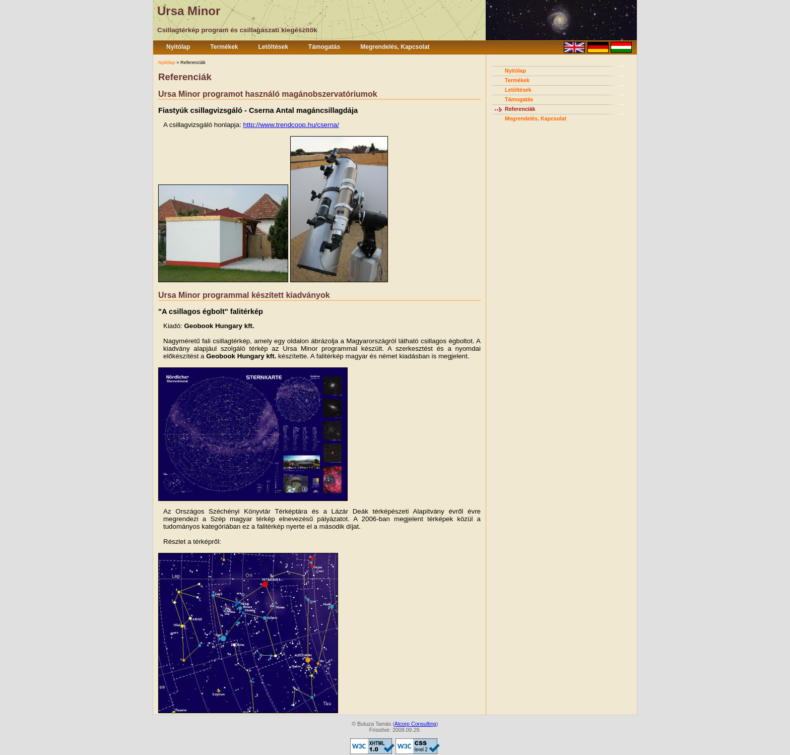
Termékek (224, 46)
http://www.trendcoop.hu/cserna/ (291, 125)
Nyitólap (178, 46)
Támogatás (324, 46)
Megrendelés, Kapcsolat (394, 46)
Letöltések (273, 46)
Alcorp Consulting (415, 724)
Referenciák (520, 109)
